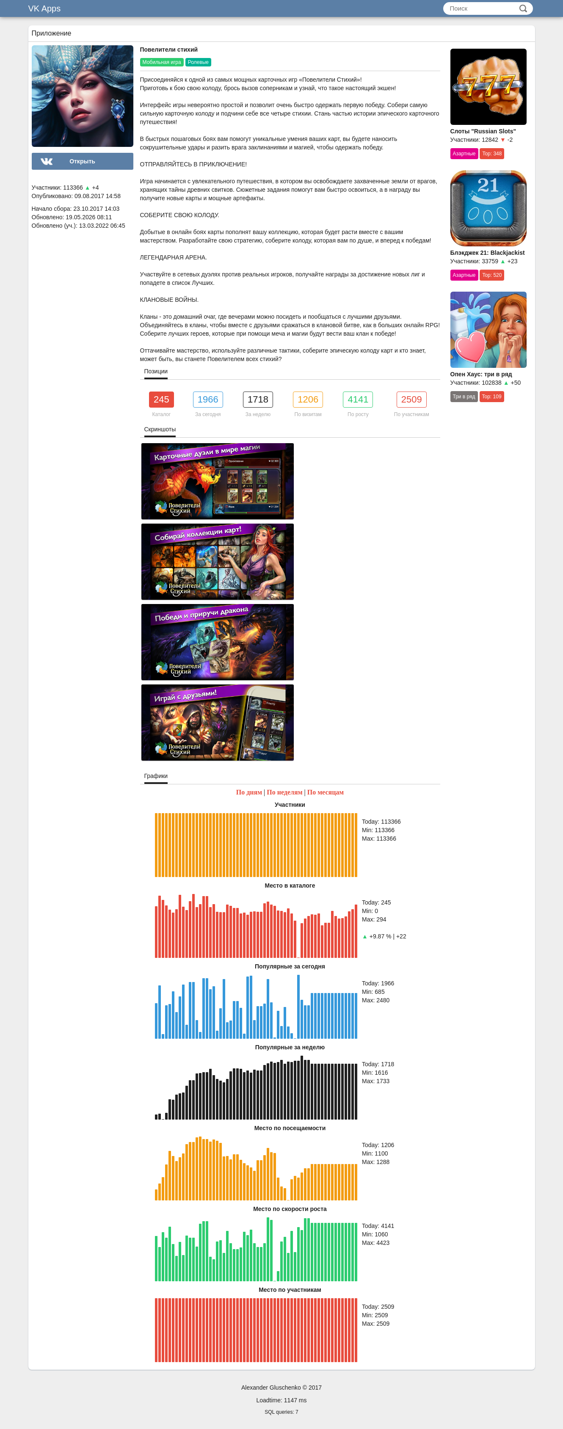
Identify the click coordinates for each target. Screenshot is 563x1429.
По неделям (284, 792)
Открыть (82, 161)
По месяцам (325, 792)
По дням (249, 792)
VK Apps (44, 8)
